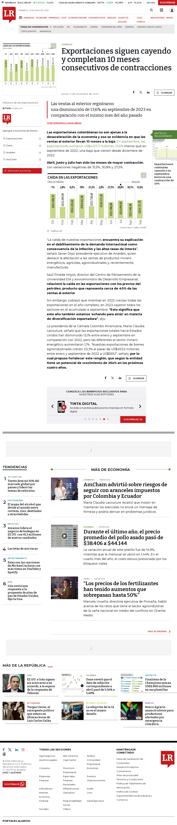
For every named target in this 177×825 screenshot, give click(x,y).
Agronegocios (47, 755)
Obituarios (69, 792)
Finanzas (44, 780)
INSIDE (169, 18)
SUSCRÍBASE (167, 2)
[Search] (151, 10)
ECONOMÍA (41, 18)
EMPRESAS (54, 18)
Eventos (91, 776)
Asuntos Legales (48, 760)
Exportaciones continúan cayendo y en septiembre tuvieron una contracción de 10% (164, 174)
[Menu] (21, 17)
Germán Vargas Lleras (149, 27)
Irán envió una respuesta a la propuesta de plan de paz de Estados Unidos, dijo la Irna (23, 592)
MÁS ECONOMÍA (157, 631)
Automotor (15, 477)
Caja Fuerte (69, 760)
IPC (68, 27)
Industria (13, 524)
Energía (129, 27)
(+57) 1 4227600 (12, 772)
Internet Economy (96, 703)
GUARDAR (164, 92)
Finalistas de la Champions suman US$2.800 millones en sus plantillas (158, 684)
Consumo (44, 768)
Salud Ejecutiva (95, 800)
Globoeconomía (96, 780)
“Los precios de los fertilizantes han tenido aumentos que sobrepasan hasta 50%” (120, 589)
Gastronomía (15, 500)
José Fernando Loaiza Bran (64, 123)
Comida (94, 27)
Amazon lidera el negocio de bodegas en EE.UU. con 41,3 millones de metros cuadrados (24, 533)
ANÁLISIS (111, 18)
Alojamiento (80, 27)
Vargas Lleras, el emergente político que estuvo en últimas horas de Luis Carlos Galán (40, 713)
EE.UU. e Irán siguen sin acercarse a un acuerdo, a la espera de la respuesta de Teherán (41, 686)
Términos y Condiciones (130, 779)
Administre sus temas (17, 170)
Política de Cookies (127, 791)
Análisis (91, 755)
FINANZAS (29, 18)
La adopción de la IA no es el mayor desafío (100, 710)
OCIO (64, 18)
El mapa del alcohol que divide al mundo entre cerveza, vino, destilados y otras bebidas (25, 509)
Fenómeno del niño (111, 27)
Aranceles (45, 31)
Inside (90, 788)
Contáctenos (124, 771)
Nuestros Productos (127, 767)
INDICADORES (158, 18)
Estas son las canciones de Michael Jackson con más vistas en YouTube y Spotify (24, 567)
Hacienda (91, 675)
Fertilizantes (28, 31)
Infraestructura (71, 788)
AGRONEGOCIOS (96, 18)
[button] (51, 407)
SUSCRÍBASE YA (133, 419)
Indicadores (45, 788)
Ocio (89, 792)
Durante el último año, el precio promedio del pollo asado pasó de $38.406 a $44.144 (123, 537)
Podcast (43, 800)
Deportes (150, 675)
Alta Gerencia (70, 755)
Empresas (44, 776)
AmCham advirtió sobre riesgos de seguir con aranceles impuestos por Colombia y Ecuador (125, 490)
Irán (10, 582)
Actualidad (33, 703)
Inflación (58, 27)
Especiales (69, 776)
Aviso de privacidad (127, 775)
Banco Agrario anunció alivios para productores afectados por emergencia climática (159, 715)
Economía (92, 768)
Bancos (149, 703)
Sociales (44, 809)
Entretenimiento (17, 558)
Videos (67, 809)
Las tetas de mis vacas (23, 548)
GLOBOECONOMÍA (77, 18)
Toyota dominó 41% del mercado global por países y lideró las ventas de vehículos (23, 485)
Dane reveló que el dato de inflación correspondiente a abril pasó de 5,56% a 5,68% (100, 686)
